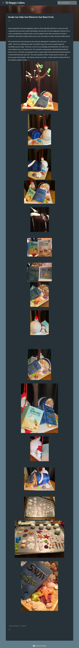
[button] (9, 21)
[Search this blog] (69, 3)
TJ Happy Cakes (15, 2)
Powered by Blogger (39, 646)
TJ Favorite (23, 625)
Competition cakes (14, 625)
